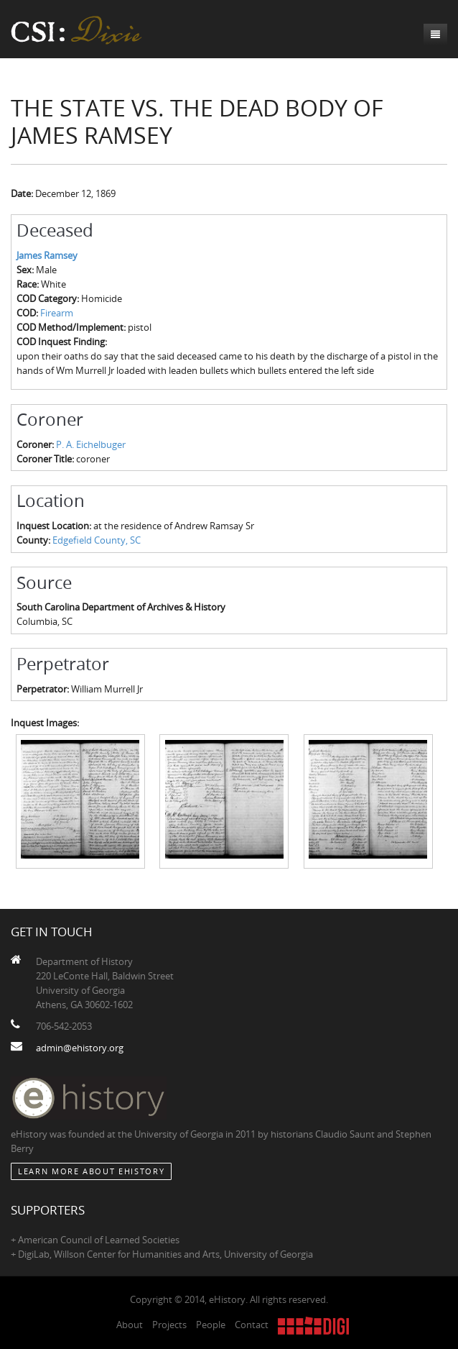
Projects (169, 1324)
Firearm (56, 312)
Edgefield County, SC (96, 540)
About (129, 1324)
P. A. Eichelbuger (91, 444)
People (210, 1324)
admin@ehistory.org (79, 1047)
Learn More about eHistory (91, 1171)
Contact (251, 1324)
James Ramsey (47, 255)
